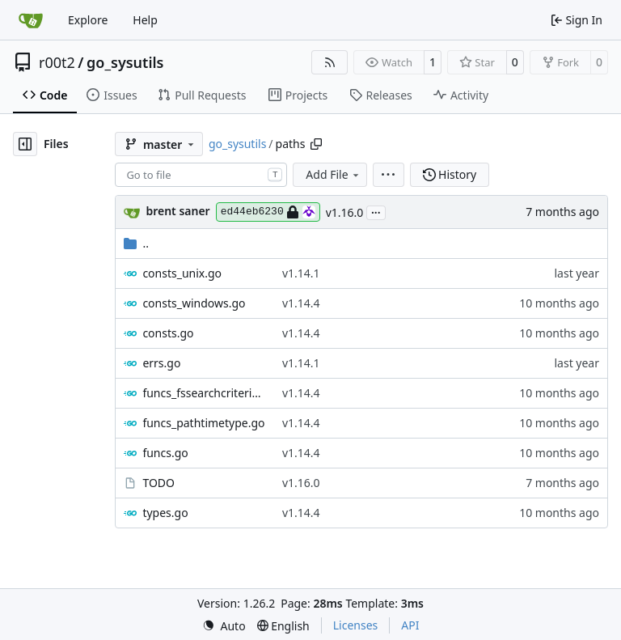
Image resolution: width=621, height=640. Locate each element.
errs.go (161, 363)
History (450, 174)
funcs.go (165, 452)
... (376, 211)
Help (145, 20)
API (410, 625)
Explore (88, 20)
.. (136, 243)
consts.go (167, 333)
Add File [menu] (333, 174)
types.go (165, 512)
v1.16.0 (345, 212)
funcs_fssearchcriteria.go (204, 393)
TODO (158, 482)
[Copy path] (316, 144)
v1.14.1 (301, 273)
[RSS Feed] (330, 62)
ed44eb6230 (268, 212)
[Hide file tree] (25, 144)
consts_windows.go (193, 303)
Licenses (355, 625)
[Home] (30, 20)
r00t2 (57, 62)
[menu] (388, 175)
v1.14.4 (301, 303)
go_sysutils (125, 62)
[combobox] (201, 175)
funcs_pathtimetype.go (203, 422)
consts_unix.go (182, 273)
